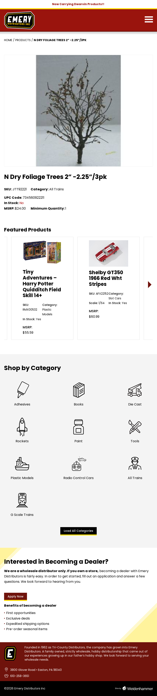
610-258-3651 (19, 676)
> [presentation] (150, 284)
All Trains (56, 189)
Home (8, 40)
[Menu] (149, 20)
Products (23, 40)
